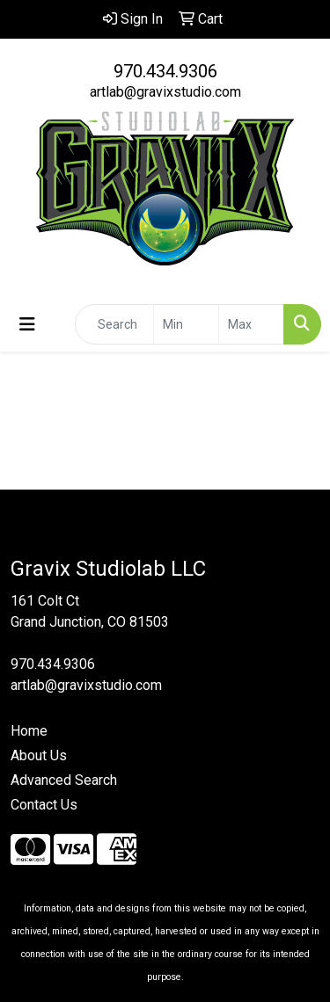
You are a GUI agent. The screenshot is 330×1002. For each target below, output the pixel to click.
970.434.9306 (165, 71)
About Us (39, 755)
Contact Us (44, 804)
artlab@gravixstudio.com (165, 92)
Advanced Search (64, 780)
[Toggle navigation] (27, 324)
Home (29, 730)
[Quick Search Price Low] (186, 324)
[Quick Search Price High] (251, 324)
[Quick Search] (114, 324)
